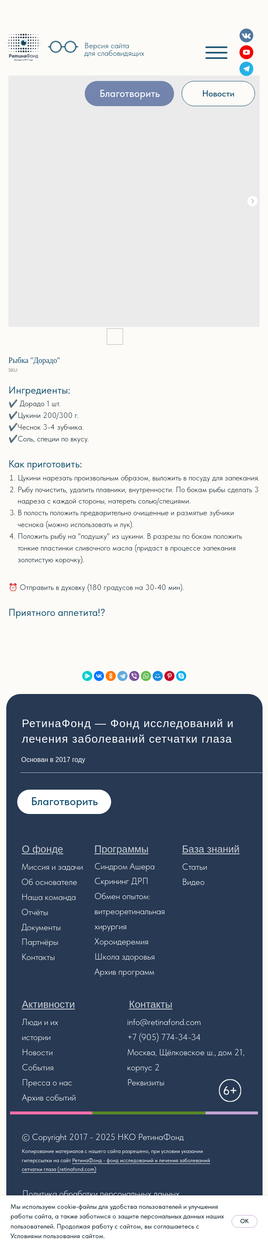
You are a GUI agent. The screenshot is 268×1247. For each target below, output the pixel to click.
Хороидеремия (121, 941)
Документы (41, 927)
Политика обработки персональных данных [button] (101, 1193)
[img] (23, 47)
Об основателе (49, 882)
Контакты (38, 957)
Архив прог (114, 971)
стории (38, 1037)
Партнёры (39, 942)
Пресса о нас (47, 1082)
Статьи (194, 866)
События (38, 1067)
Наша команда (48, 897)
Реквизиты (145, 1082)
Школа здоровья (124, 956)
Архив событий (49, 1097)
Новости (37, 1052)
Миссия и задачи (52, 866)
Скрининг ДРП (121, 881)
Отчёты (34, 912)
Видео (193, 882)
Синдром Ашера (124, 866)
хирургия (110, 926)
